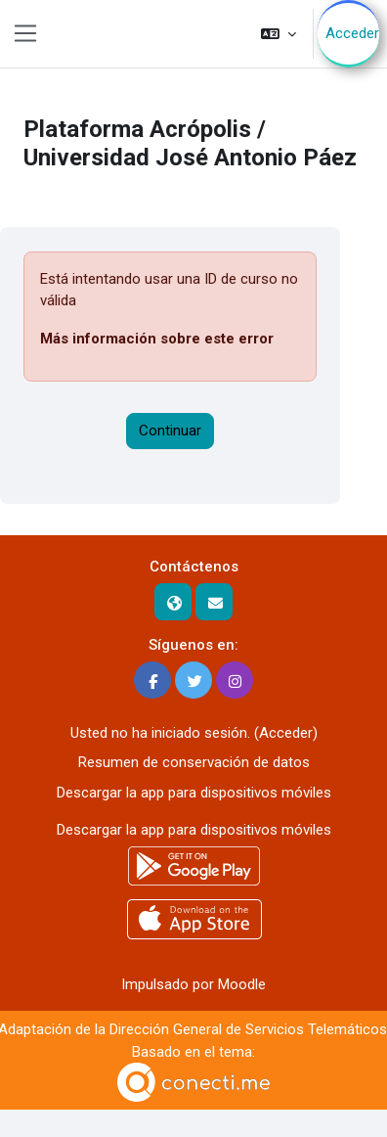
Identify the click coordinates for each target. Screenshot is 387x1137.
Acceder (352, 33)
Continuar (170, 430)
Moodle (242, 984)
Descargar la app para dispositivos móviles (194, 792)
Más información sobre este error (157, 338)
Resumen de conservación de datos (194, 762)
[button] (278, 34)
